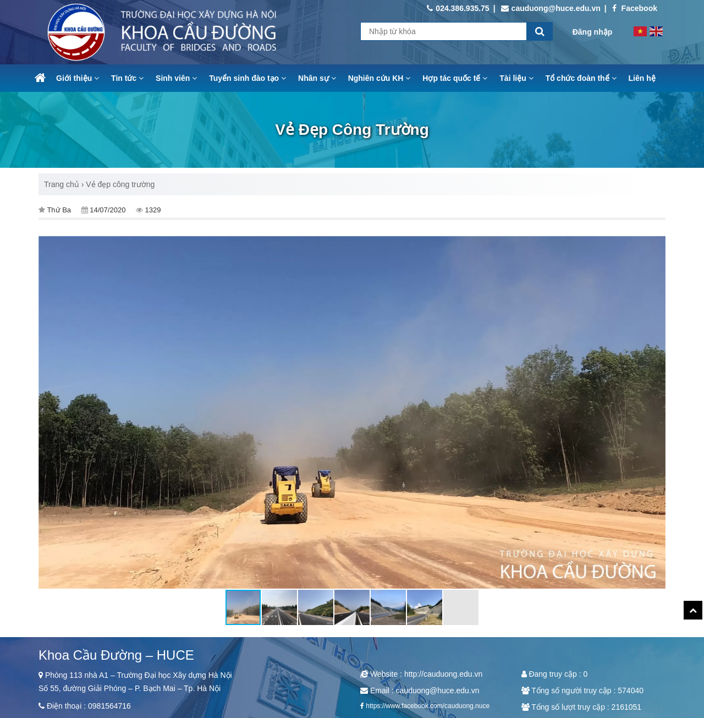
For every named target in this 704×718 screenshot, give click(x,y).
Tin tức (127, 78)
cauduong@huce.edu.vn (551, 8)
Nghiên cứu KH (379, 78)
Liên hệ (642, 78)
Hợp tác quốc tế (454, 78)
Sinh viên (176, 78)
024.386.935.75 (458, 8)
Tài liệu (516, 78)
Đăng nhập (593, 32)
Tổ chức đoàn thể (581, 78)
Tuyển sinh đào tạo (247, 78)
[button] (655, 412)
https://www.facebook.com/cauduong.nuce (428, 706)
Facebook (634, 8)
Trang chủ (61, 184)
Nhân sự (317, 78)
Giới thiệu (77, 78)
